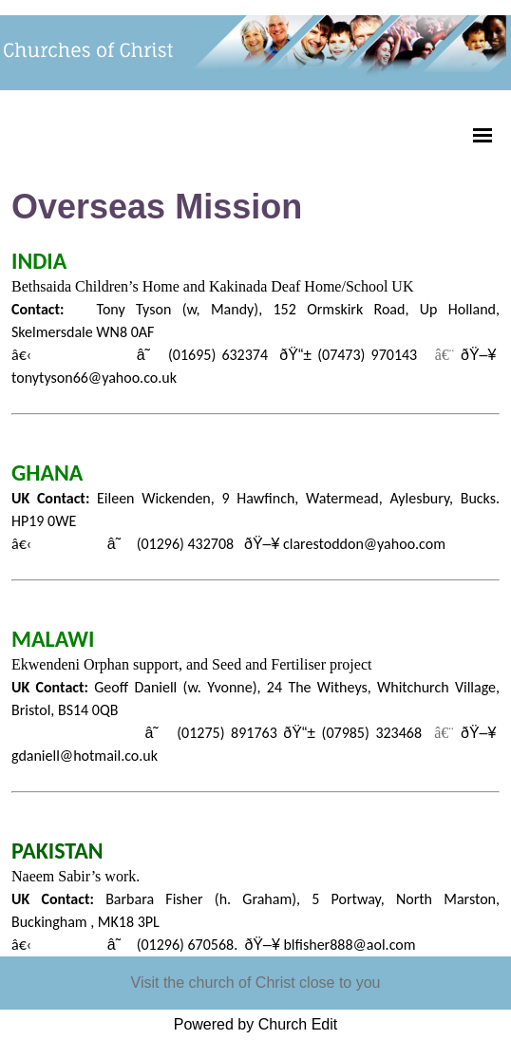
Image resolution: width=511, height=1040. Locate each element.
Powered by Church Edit (256, 1024)
